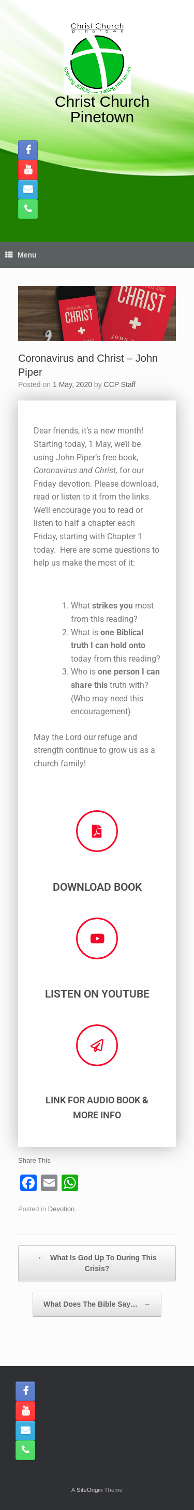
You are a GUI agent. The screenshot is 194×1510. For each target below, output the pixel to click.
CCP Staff (120, 384)
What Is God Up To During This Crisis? (97, 1262)
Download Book (97, 887)
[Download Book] (97, 831)
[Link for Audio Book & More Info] (97, 1045)
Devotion (61, 1209)
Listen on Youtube (97, 994)
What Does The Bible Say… (97, 1304)
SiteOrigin (90, 1490)
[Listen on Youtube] (97, 938)
